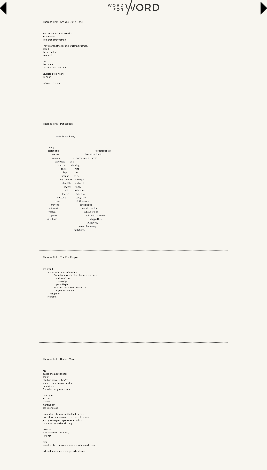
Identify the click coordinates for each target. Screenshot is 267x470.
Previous (4, 8)
